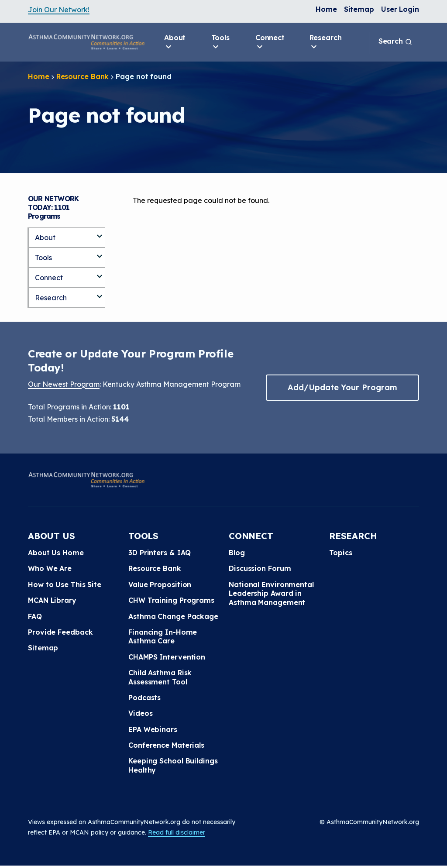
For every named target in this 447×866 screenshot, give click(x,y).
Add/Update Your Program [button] (342, 387)
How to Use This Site (64, 584)
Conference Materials (166, 745)
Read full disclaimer (176, 832)
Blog (237, 552)
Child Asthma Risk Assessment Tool (160, 677)
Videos (140, 713)
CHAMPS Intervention (166, 657)
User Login (400, 9)
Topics (340, 552)
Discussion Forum (260, 568)
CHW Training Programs (171, 600)
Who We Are (50, 568)
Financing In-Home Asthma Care (162, 636)
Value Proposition (159, 584)
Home (326, 9)
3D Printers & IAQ (159, 552)
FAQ (35, 616)
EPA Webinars (152, 729)
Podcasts (144, 697)
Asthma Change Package (173, 616)
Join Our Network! (58, 9)
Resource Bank (82, 76)
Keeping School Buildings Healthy (173, 765)
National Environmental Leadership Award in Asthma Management (271, 593)
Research (325, 42)
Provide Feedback (60, 632)
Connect (270, 42)
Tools (220, 42)
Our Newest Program (64, 384)
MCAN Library (52, 600)
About (175, 42)
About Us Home (56, 552)
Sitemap (359, 9)
